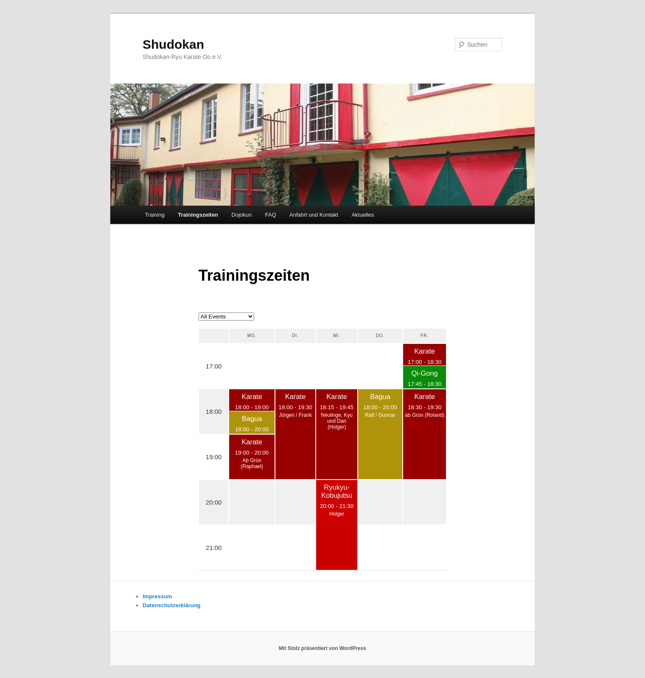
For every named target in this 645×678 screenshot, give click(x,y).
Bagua (252, 418)
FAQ (270, 215)
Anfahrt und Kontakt (313, 215)
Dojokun (241, 215)
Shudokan (173, 44)
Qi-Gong (424, 373)
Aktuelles (362, 215)
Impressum (157, 596)
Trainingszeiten (198, 215)
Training (154, 215)
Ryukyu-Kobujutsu (336, 491)
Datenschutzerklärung (172, 605)
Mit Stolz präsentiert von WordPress (322, 648)
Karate (424, 351)
